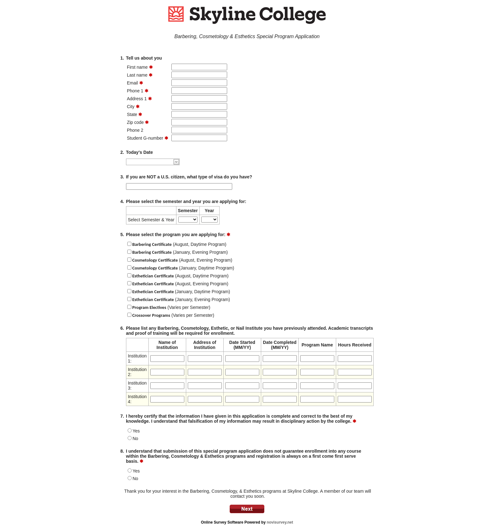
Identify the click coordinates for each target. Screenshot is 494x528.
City (131, 106)
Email (132, 82)
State (132, 114)
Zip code (135, 122)
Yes (136, 430)
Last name (137, 75)
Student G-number (145, 138)
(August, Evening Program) (182, 260)
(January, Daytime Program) (183, 267)
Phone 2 (135, 130)
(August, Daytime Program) (179, 244)
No (135, 438)
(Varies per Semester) (171, 307)
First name (137, 67)
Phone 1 (135, 90)
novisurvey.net (280, 522)
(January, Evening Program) (180, 252)
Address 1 (137, 98)
